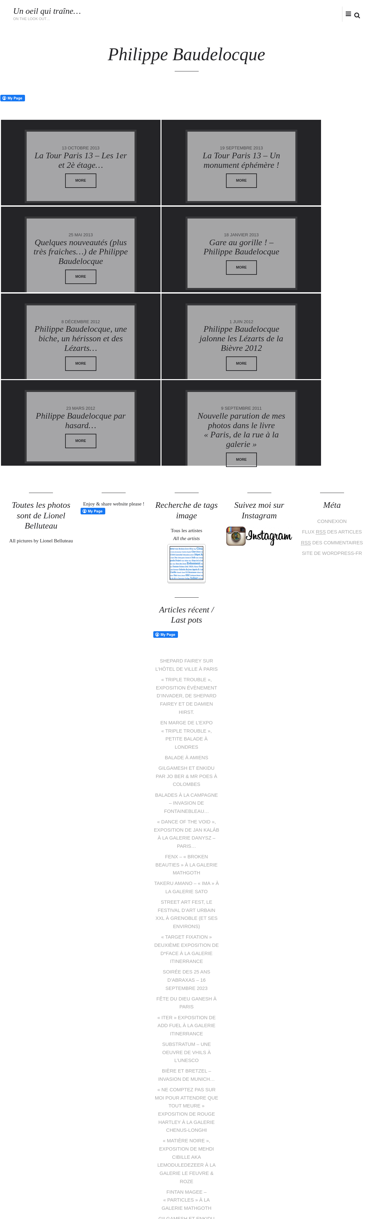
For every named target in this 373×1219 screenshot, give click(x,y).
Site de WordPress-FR (331, 466)
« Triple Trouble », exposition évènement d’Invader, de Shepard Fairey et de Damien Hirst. (186, 608)
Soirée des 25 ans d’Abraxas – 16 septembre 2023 (186, 885)
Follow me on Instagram (344, 1167)
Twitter (308, 13)
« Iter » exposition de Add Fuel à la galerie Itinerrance (186, 930)
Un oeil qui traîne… (47, 11)
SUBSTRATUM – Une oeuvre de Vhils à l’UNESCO (186, 956)
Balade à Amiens (186, 668)
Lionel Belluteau (75, 1200)
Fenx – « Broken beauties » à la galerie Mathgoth (186, 773)
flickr (339, 13)
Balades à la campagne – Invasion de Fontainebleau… (186, 713)
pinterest (181, 1179)
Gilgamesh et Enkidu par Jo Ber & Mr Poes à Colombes (186, 687)
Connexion (332, 435)
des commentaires (332, 456)
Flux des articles (332, 445)
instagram (329, 13)
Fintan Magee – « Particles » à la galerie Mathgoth (186, 1100)
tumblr (211, 1179)
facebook (318, 13)
